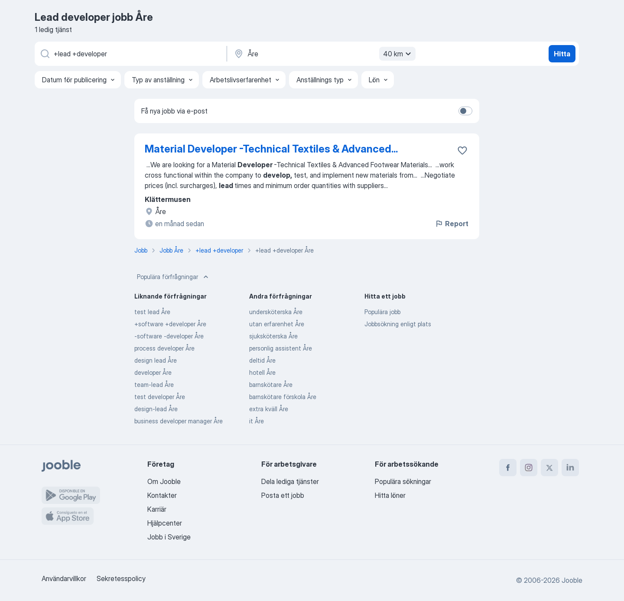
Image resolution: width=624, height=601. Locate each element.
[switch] (465, 111)
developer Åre (153, 372)
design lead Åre (155, 360)
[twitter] (549, 467)
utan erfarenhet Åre (276, 324)
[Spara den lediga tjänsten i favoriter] (462, 150)
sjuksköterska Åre (273, 336)
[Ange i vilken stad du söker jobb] (323, 54)
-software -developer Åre (169, 336)
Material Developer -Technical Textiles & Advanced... (271, 149)
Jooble (572, 580)
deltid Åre (262, 360)
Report (451, 223)
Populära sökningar (403, 481)
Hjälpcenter (164, 523)
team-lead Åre (154, 384)
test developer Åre (159, 396)
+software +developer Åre (170, 324)
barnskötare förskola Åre (282, 396)
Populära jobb (382, 311)
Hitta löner (390, 495)
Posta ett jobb (282, 495)
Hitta (562, 53)
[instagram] (528, 467)
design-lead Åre (156, 409)
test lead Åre (152, 311)
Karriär (156, 509)
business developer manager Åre (178, 421)
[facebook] (508, 467)
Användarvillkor (64, 578)
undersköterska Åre (275, 311)
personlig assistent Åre (280, 348)
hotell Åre (262, 372)
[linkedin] (570, 467)
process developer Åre (164, 348)
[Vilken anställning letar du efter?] (130, 54)
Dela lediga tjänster (290, 481)
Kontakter (162, 495)
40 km (398, 54)
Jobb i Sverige (169, 537)
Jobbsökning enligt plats (397, 324)
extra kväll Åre (268, 409)
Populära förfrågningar (173, 277)
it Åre (256, 421)
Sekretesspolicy (121, 578)
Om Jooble (164, 481)
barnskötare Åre (270, 384)
